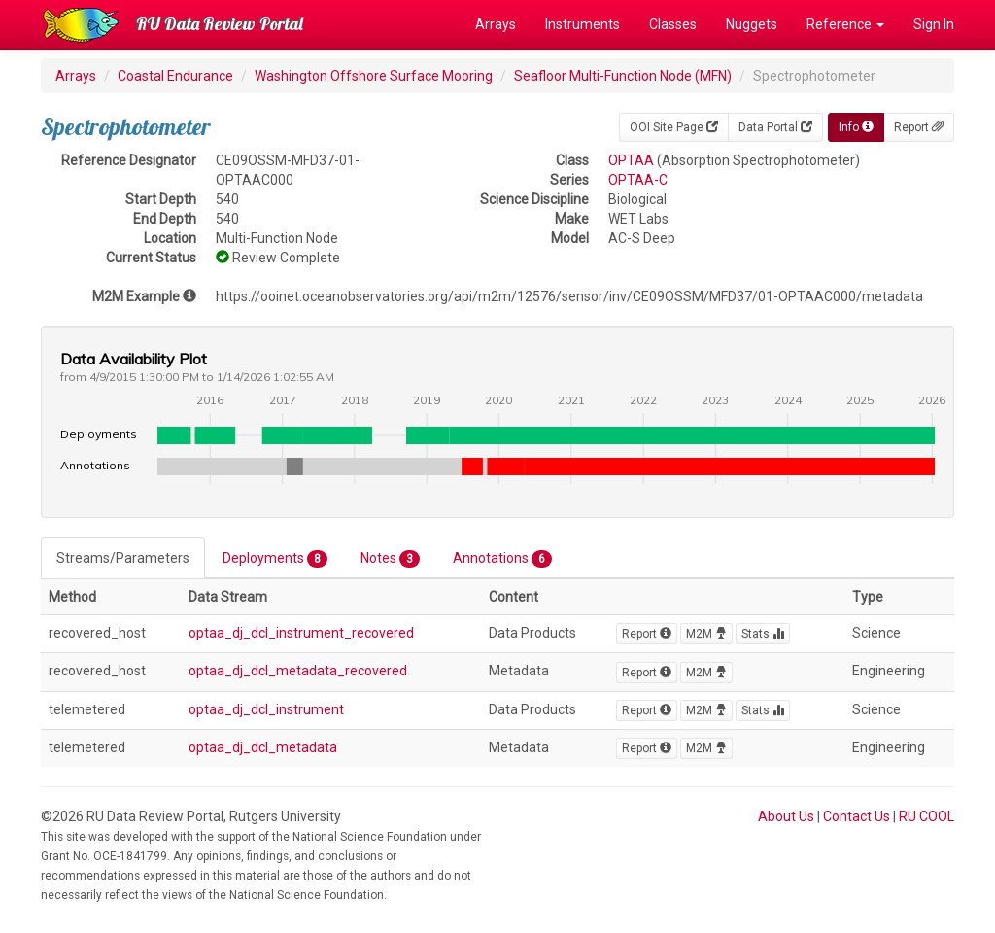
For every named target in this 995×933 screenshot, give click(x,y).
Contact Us (856, 816)
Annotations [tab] (502, 559)
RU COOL (926, 816)
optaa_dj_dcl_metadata (263, 747)
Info (856, 127)
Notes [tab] (390, 559)
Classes (673, 24)
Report (919, 127)
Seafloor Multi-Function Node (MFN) (623, 76)
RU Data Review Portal (219, 24)
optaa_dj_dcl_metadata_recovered (298, 670)
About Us (786, 816)
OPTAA (631, 160)
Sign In (933, 24)
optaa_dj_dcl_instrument (266, 709)
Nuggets (751, 24)
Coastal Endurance (175, 76)
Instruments (582, 24)
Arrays (495, 24)
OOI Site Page (674, 127)
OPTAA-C (638, 180)
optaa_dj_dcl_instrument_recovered (301, 632)
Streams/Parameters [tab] (122, 558)
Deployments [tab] (275, 559)
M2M (706, 633)
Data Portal (775, 127)
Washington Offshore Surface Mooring (374, 76)
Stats (762, 633)
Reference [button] (845, 24)
